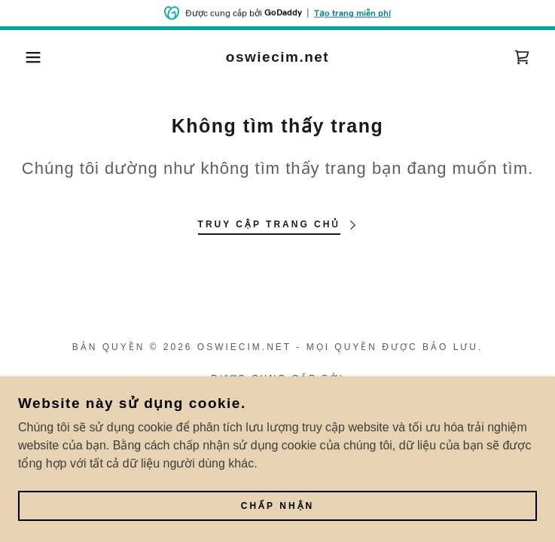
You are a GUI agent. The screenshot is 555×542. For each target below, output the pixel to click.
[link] (277, 57)
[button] (35, 57)
